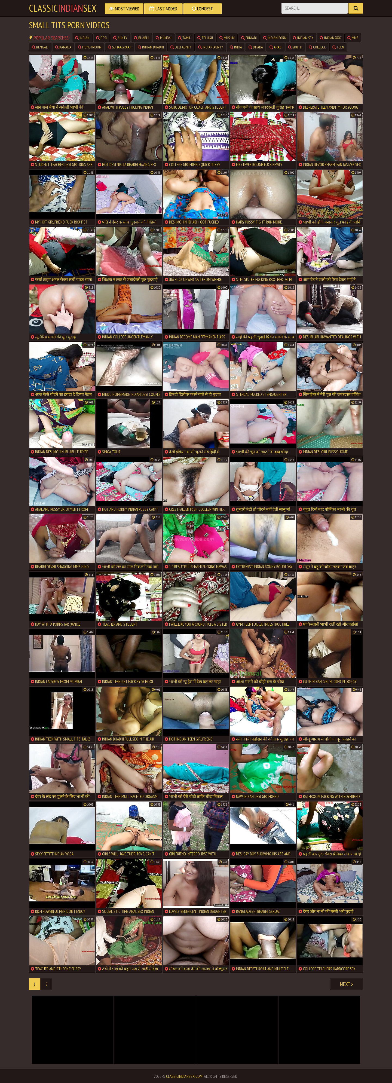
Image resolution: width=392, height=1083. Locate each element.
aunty (120, 37)
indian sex (303, 37)
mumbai (163, 37)
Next (346, 984)
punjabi (249, 37)
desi (101, 37)
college (317, 47)
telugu (205, 37)
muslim (227, 37)
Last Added (163, 8)
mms (352, 37)
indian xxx (330, 37)
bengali (40, 47)
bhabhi (141, 37)
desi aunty (181, 47)
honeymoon (89, 47)
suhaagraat (119, 47)
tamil (184, 37)
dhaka (256, 47)
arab (275, 47)
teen (338, 47)
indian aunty (210, 47)
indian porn (274, 37)
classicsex (62, 8)
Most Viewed (124, 8)
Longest (202, 8)
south (295, 47)
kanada (63, 47)
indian (82, 37)
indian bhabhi (151, 47)
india (236, 47)
